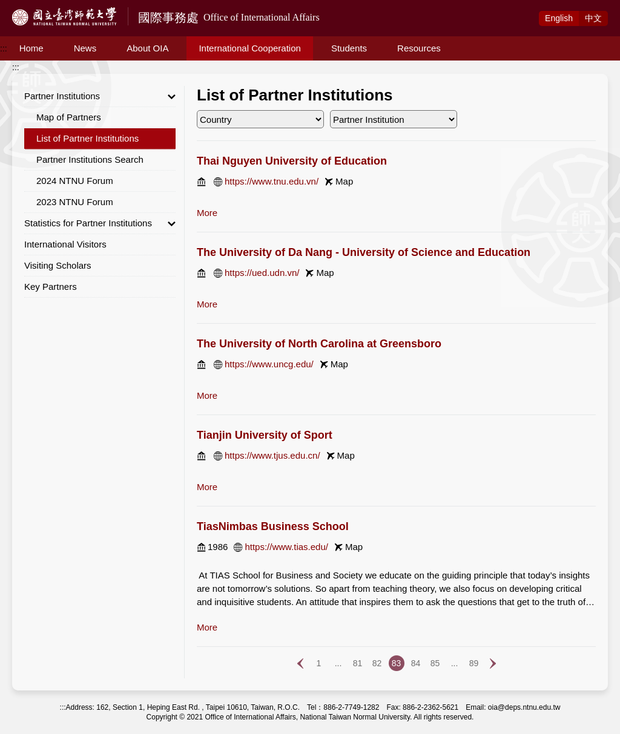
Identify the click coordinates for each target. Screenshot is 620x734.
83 (396, 663)
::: (3, 48)
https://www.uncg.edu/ (269, 364)
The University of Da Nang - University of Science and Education (363, 252)
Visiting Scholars (57, 265)
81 (358, 663)
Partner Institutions (100, 96)
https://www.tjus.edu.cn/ (272, 455)
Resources (419, 48)
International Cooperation (249, 48)
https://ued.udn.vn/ (262, 272)
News (85, 48)
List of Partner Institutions (87, 138)
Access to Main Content (45, 6)
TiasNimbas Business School (273, 526)
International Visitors (65, 244)
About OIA (147, 48)
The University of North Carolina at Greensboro (319, 344)
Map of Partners (68, 117)
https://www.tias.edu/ (286, 547)
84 (416, 663)
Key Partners (50, 286)
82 (377, 663)
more (207, 213)
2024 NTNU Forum (74, 180)
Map (344, 181)
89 (474, 663)
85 (435, 663)
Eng (559, 18)
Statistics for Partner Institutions (100, 223)
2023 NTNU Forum (74, 202)
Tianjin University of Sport (264, 435)
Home (31, 48)
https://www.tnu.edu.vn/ (271, 181)
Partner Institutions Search (89, 159)
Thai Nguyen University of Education (292, 161)
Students (349, 48)
